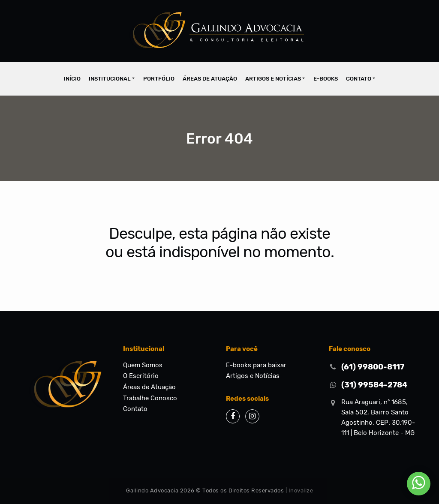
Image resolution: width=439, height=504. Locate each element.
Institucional (110, 78)
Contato (358, 78)
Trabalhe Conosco (150, 398)
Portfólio (158, 78)
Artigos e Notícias (273, 78)
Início (72, 78)
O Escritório (141, 376)
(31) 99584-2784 (374, 385)
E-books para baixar (256, 365)
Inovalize (301, 490)
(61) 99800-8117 (372, 367)
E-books (325, 78)
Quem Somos (142, 365)
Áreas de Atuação (210, 78)
